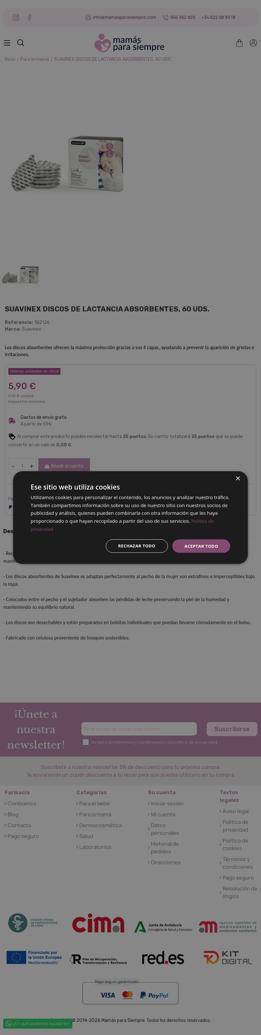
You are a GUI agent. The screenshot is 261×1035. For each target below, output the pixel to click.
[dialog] (130, 517)
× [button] (237, 478)
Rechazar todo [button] (134, 546)
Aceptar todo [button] (200, 546)
